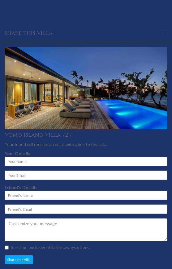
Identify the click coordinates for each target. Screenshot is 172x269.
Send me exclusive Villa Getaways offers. (47, 247)
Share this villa (19, 260)
